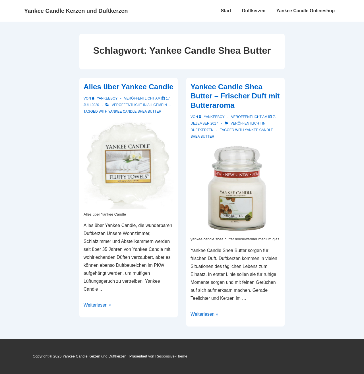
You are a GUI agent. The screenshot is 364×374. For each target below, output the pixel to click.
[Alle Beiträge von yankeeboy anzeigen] (105, 98)
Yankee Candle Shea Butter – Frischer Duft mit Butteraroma (235, 95)
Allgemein (157, 105)
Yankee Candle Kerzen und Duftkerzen (76, 11)
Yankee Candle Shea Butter (135, 111)
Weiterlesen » (97, 305)
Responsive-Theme (171, 356)
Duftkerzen (254, 10)
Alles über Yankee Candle (128, 86)
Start (226, 10)
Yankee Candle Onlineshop (305, 10)
